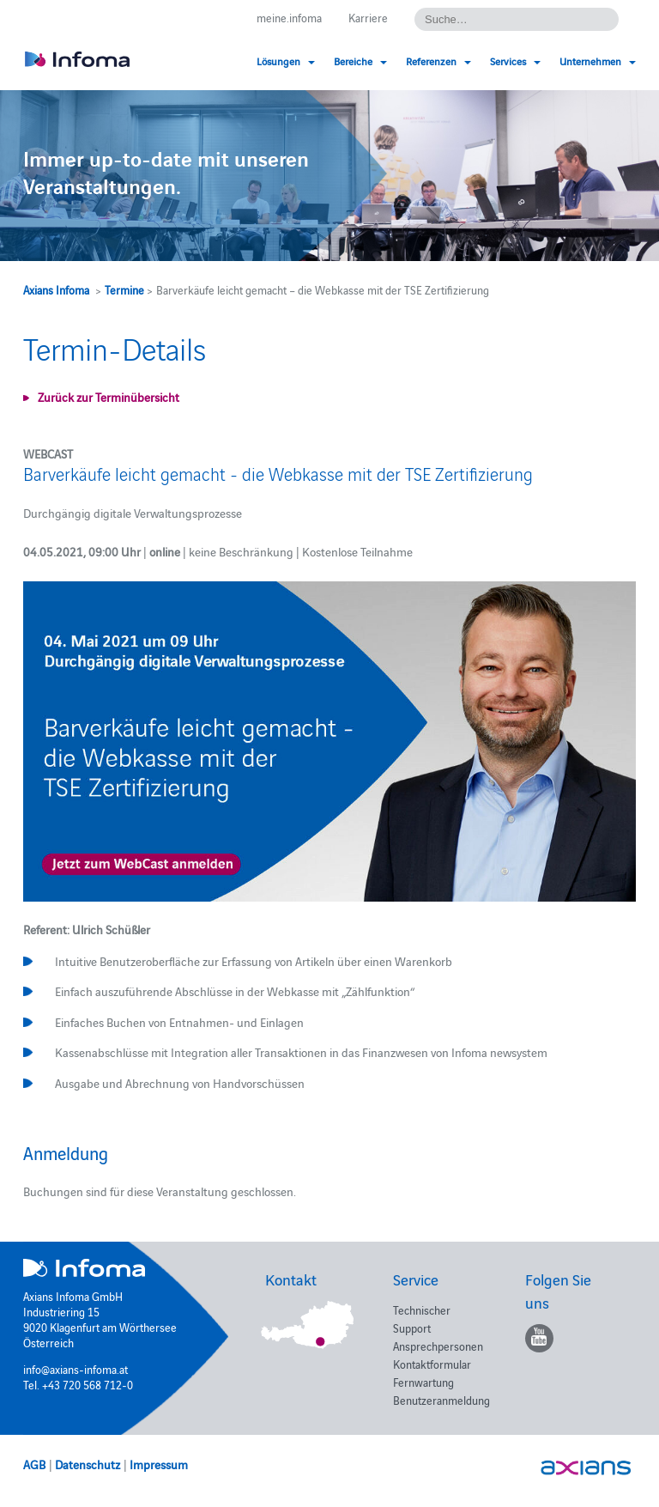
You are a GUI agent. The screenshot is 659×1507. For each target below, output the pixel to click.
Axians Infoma (56, 289)
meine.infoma (289, 17)
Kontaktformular (432, 1363)
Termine (124, 289)
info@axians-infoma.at (75, 1368)
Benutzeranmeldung (441, 1399)
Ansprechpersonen (438, 1345)
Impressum (159, 1464)
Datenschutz (87, 1464)
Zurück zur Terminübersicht (108, 396)
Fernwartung (423, 1381)
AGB (34, 1464)
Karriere (368, 17)
